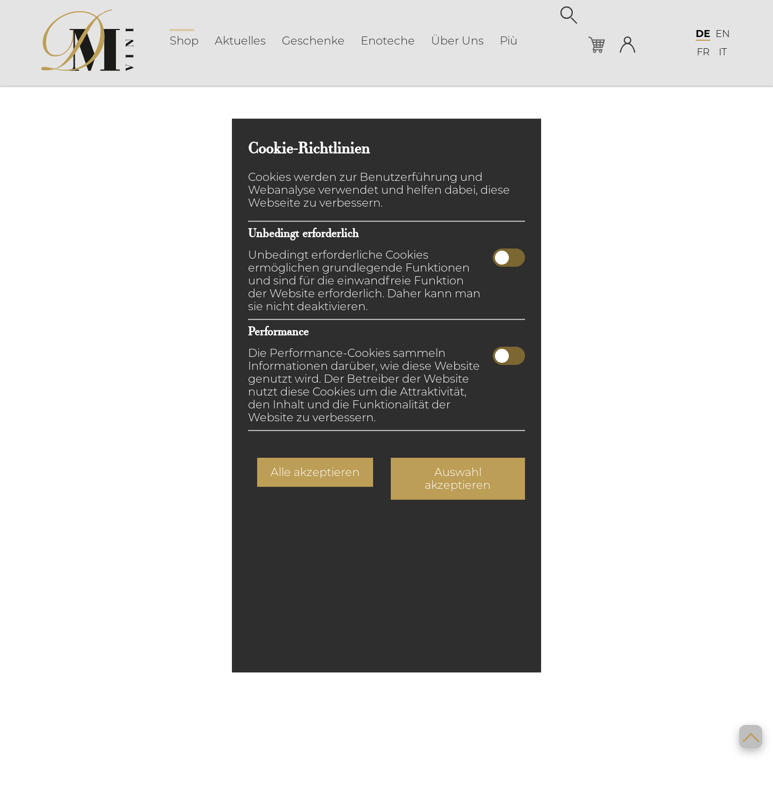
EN (723, 34)
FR (703, 52)
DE (703, 34)
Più (508, 40)
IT (723, 52)
